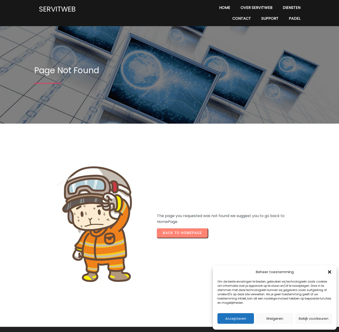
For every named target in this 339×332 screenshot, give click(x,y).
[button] (329, 272)
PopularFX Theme (187, 320)
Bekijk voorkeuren (313, 318)
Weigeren (274, 318)
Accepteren (235, 318)
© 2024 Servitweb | (153, 320)
